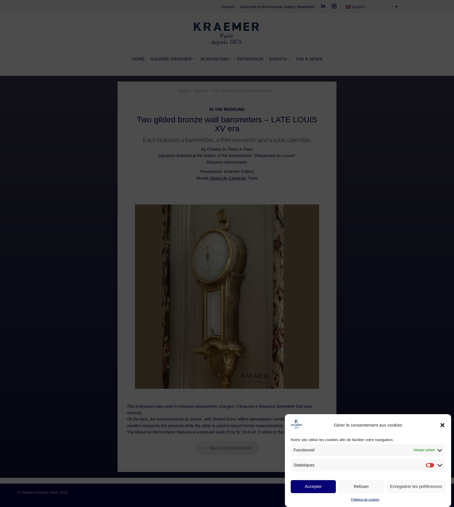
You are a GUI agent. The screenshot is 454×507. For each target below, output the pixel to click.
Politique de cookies (365, 499)
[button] (442, 425)
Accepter (313, 486)
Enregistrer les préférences (416, 486)
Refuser (361, 486)
